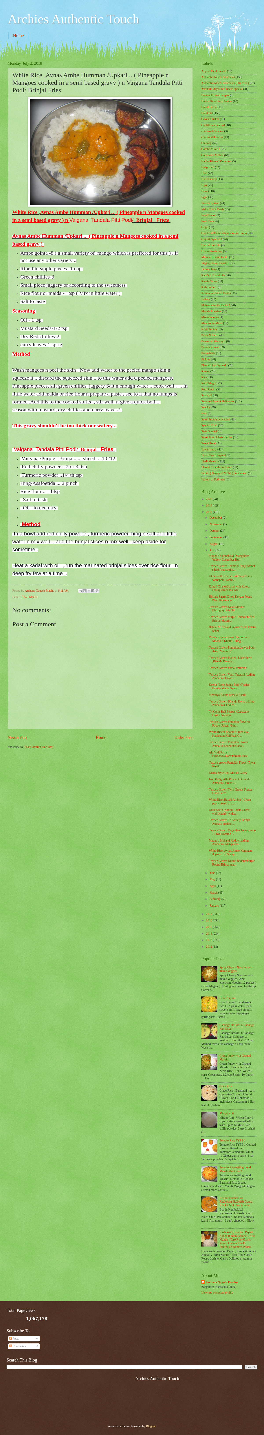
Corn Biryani (227, 998)
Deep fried (207, 167)
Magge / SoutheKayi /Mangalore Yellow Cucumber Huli (229, 557)
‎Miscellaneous (210, 317)
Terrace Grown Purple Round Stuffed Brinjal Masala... (231, 618)
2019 (209, 505)
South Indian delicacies (215, 419)
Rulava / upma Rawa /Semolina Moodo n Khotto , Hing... (228, 639)
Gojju (204, 227)
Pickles (205, 359)
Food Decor (208, 215)
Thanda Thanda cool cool (216, 467)
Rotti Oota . (208, 389)
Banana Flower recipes (215, 95)
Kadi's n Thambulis (213, 275)
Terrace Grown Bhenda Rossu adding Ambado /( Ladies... (231, 703)
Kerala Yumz (209, 281)
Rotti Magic (208, 383)
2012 (209, 946)
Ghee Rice (226, 1086)
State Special (209, 431)
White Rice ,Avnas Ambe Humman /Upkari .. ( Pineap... (230, 852)
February (215, 899)
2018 (209, 512)
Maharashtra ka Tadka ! (215, 305)
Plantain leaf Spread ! (214, 365)
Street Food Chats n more (216, 437)
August (214, 544)
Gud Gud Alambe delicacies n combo (224, 233)
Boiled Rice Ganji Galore (216, 101)
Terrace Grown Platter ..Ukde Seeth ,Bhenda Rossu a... (230, 659)
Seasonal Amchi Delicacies (217, 401)
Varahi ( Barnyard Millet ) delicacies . (224, 473)
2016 (209, 920)
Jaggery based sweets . (215, 263)
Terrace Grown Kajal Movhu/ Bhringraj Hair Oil (227, 608)
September (216, 537)
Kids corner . (209, 287)
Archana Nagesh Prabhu (222, 1282)
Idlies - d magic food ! (214, 257)
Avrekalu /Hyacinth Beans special (221, 89)
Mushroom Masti (211, 323)
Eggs (204, 197)
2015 (209, 927)
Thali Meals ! (30, 597)
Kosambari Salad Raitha (216, 293)
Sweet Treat (208, 443)
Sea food (206, 395)
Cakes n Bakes (210, 119)
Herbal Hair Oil (210, 245)
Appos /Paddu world (213, 71)
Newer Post (18, 737)
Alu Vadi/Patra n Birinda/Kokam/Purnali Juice (228, 754)
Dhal (204, 173)
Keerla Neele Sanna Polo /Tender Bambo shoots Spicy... (229, 686)
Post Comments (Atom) (38, 747)
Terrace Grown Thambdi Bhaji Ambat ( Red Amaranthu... (232, 567)
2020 (209, 499)
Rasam (205, 371)
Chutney (206, 143)
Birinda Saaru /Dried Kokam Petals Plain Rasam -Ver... (230, 598)
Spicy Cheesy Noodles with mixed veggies (236, 969)
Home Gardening (211, 251)
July (212, 550)
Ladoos (205, 299)
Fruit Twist (208, 221)
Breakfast (207, 113)
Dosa (204, 191)
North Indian (209, 329)
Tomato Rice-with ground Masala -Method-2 (235, 1169)
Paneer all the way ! (213, 341)
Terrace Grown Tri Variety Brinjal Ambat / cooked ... (229, 821)
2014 (209, 933)
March (214, 892)
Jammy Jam (208, 269)
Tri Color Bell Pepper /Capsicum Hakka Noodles (229, 713)
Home (18, 35)
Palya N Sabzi (209, 335)
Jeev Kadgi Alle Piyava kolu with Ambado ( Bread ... (229, 781)
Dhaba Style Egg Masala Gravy (228, 772)
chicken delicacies (212, 131)
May (213, 879)
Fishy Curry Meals (212, 209)
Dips (204, 185)
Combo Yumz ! (210, 149)
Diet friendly (209, 179)
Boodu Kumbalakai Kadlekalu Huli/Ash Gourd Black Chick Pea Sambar (236, 1201)
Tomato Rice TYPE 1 (233, 1140)
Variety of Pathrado (213, 479)
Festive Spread (210, 203)
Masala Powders (211, 311)
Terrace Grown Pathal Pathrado (228, 668)
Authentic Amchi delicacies (218, 77)
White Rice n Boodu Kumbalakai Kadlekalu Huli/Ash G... (229, 733)
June (213, 873)
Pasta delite (208, 353)
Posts (14, 1338)
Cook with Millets (212, 155)
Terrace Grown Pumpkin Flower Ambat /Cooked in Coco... (228, 744)
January (215, 905)
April (213, 886)
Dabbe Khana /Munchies (216, 161)
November (216, 524)
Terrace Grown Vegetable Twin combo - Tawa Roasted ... (232, 832)
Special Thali (209, 425)
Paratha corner (210, 347)
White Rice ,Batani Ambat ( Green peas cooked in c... (230, 801)
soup (204, 413)
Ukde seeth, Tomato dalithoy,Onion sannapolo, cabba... (230, 578)
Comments (17, 1346)
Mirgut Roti (227, 1113)
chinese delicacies (212, 137)
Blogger (151, 1426)
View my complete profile (217, 1292)
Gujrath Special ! (211, 239)
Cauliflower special (213, 125)
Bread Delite (209, 107)
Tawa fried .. (209, 449)
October (215, 530)
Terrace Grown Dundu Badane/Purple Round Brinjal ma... (232, 862)
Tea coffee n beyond (213, 455)
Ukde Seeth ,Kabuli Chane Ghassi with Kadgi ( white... (229, 811)
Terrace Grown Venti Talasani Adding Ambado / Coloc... (232, 676)
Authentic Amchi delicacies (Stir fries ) (225, 83)
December (216, 517)
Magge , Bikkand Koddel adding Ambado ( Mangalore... (228, 842)
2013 (209, 940)
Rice (204, 377)
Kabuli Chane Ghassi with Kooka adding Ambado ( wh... (229, 588)
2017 (209, 914)
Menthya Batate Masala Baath (227, 695)
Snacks (205, 407)
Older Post (183, 737)
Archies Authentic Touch (73, 19)
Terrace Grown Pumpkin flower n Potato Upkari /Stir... (229, 723)
